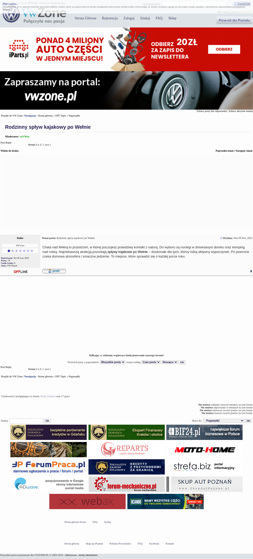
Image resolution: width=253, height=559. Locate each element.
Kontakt (170, 543)
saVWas (24, 136)
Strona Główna (85, 18)
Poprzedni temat (225, 150)
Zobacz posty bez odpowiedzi (212, 111)
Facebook (154, 543)
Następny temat (243, 150)
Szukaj (145, 18)
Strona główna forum (75, 522)
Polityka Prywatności (120, 543)
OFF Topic (60, 115)
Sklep (172, 18)
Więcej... (7, 9)
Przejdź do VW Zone (11, 115)
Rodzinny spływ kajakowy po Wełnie (48, 127)
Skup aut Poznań (94, 543)
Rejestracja (110, 18)
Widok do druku (10, 150)
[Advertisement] (126, 191)
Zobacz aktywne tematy (241, 111)
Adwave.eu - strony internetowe (81, 555)
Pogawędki (74, 115)
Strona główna (45, 115)
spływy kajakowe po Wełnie (128, 252)
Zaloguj (129, 18)
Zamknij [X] (244, 4)
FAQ (159, 18)
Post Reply (13, 144)
